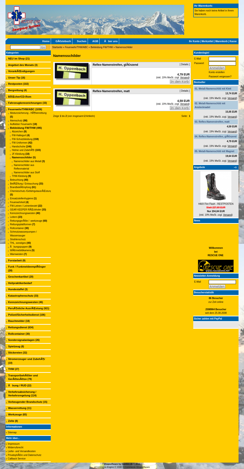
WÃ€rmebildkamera (20, 250)
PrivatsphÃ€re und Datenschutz (24, 455)
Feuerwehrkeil (17, 202)
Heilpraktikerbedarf (20, 283)
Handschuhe (18, 146)
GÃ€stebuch (63, 41)
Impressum (14, 444)
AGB (95, 41)
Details (184, 64)
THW (11, 369)
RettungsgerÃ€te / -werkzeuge (26, 221)
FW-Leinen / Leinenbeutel (23, 206)
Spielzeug (14, 346)
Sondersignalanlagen (21, 340)
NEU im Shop (16, 58)
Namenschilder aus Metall (27, 161)
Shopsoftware (111, 464)
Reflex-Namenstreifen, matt (214, 121)
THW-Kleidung (19, 176)
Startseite (57, 47)
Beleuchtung (16, 180)
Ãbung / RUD (17, 385)
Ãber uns (111, 41)
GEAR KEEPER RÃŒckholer (25, 209)
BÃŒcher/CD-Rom (19, 96)
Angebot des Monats (21, 65)
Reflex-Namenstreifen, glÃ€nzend (218, 136)
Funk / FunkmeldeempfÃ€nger (27, 266)
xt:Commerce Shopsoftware (136, 467)
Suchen (81, 41)
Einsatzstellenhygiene (21, 198)
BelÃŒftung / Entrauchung (24, 183)
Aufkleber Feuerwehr (21, 124)
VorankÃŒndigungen (21, 71)
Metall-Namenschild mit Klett (215, 88)
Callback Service (16, 458)
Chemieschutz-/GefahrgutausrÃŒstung (31, 191)
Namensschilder (124, 47)
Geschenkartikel (18, 276)
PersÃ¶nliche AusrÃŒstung (25, 308)
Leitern (13, 217)
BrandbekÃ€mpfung (20, 187)
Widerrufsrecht (15, 447)
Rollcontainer (17, 228)
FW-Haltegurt (19, 135)
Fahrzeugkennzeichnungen (25, 102)
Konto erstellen (217, 72)
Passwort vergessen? (220, 76)
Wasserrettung (17, 408)
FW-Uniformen (19, 142)
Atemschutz (16, 120)
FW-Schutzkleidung (22, 139)
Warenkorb (221, 41)
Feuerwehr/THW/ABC (76, 47)
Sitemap (12, 432)
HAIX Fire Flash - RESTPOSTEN (215, 204)
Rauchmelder (16, 320)
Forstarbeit (15, 260)
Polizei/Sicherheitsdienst (23, 314)
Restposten (15, 83)
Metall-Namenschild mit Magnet (216, 151)
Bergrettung (15, 90)
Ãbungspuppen (19, 246)
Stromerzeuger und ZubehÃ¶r (26, 359)
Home (46, 41)
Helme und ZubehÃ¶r (23, 150)
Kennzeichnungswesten (22, 213)
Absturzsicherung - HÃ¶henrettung (28, 113)
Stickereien (15, 352)
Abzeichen (17, 131)
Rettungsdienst (17, 327)
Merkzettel (207, 41)
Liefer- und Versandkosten (22, 451)
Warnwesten (16, 254)
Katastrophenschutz (20, 295)
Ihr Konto (194, 41)
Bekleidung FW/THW (102, 47)
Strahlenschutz (18, 239)
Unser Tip (14, 77)
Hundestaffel (16, 289)
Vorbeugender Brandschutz (25, 401)
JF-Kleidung (18, 154)
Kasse (233, 41)
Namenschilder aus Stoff (27, 172)
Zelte (11, 420)
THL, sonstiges (18, 243)
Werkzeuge (15, 414)
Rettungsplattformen (20, 224)
